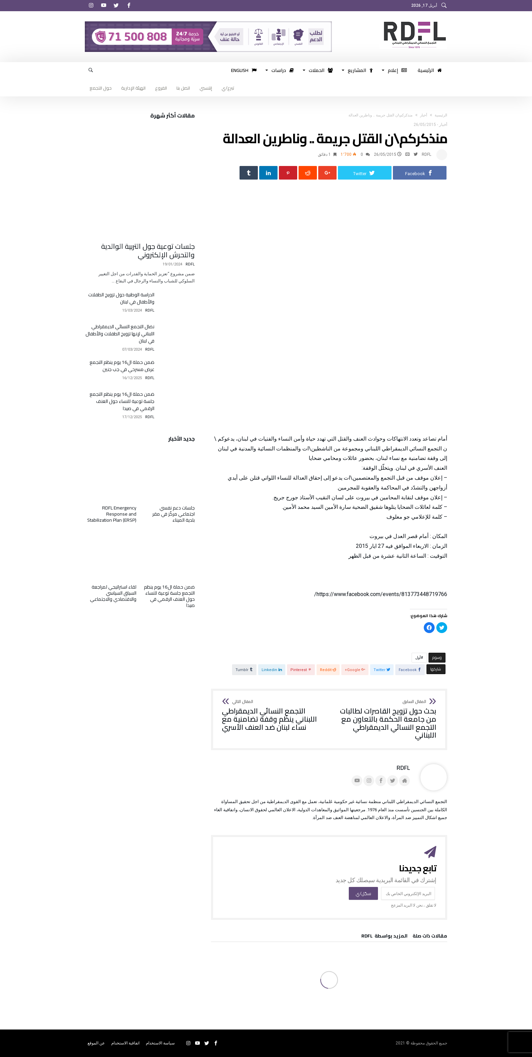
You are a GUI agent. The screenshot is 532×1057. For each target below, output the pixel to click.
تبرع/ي (228, 88)
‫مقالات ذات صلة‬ (430, 936)
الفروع (161, 88)
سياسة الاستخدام (160, 1043)
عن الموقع (96, 1043)
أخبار (423, 115)
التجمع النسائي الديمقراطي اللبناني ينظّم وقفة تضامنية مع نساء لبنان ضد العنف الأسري (273, 715)
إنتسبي (206, 88)
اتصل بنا (183, 88)
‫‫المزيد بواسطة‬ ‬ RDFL (384, 936)
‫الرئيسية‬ (441, 115)
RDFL (426, 154)
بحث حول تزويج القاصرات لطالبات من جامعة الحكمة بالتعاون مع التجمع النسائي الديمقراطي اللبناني (385, 720)
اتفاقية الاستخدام (125, 1043)
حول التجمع (101, 88)
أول (418, 658)
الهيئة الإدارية (133, 88)
